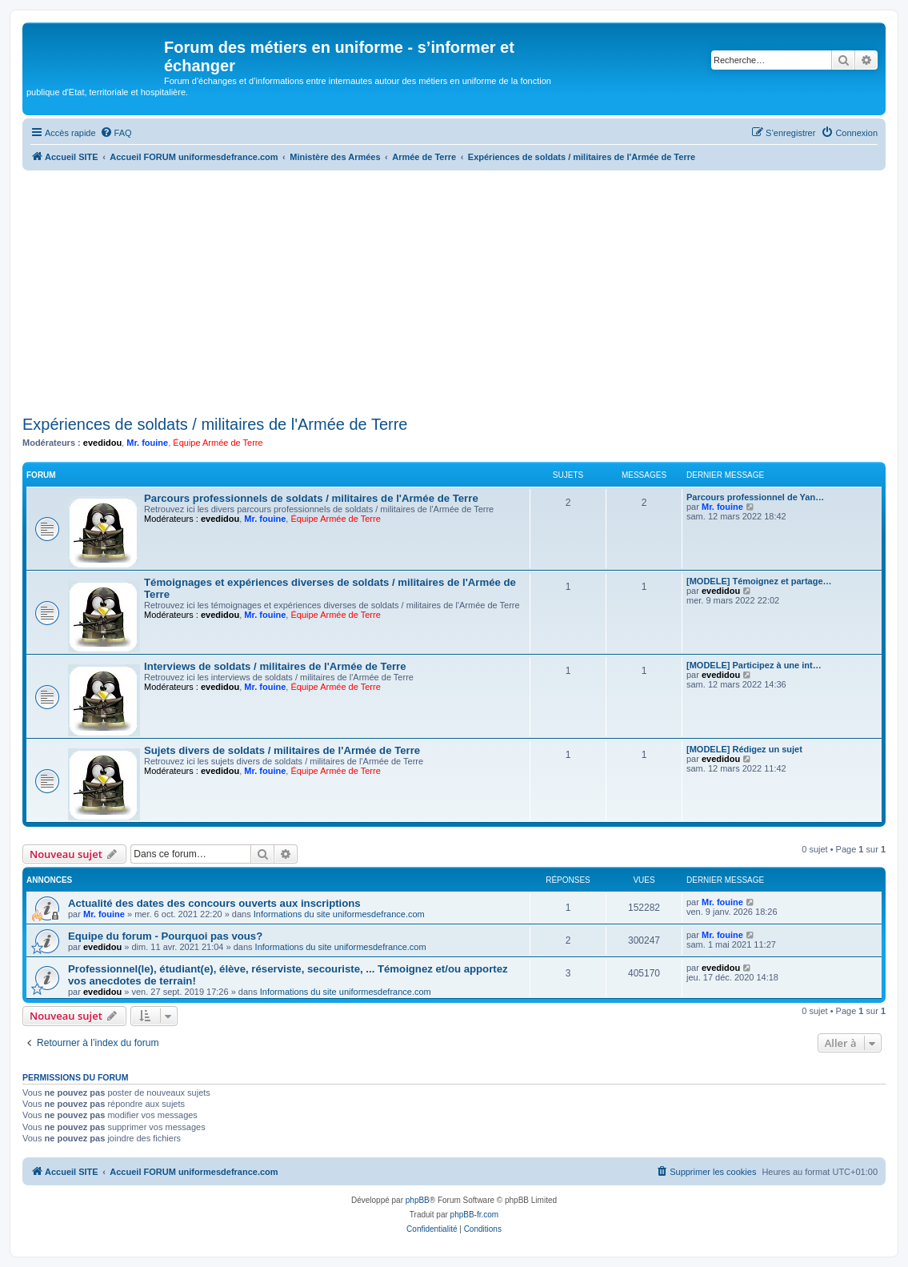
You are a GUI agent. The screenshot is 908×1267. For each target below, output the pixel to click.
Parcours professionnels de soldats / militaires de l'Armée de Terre (311, 498)
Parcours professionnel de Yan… (755, 497)
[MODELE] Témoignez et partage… (759, 581)
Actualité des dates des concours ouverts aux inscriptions (214, 903)
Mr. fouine (147, 442)
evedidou (102, 442)
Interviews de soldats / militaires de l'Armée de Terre (275, 666)
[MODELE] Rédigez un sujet (744, 749)
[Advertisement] (454, 290)
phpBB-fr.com (474, 1214)
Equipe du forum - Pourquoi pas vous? (165, 936)
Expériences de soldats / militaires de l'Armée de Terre (214, 424)
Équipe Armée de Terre (217, 442)
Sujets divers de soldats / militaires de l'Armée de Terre (282, 750)
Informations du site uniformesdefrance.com (339, 914)
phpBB (418, 1200)
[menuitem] (116, 132)
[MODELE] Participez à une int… (754, 665)
